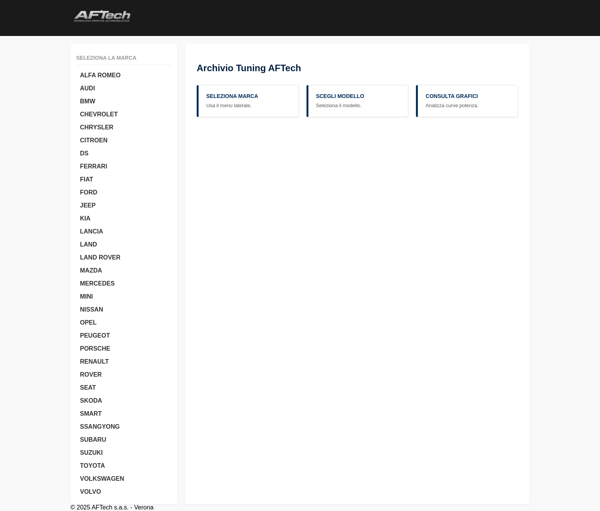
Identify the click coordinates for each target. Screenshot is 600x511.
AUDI (87, 88)
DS (84, 153)
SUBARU (93, 439)
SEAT (88, 387)
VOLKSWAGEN (102, 478)
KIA (85, 218)
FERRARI (93, 166)
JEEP (88, 205)
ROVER (91, 374)
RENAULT (94, 361)
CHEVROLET (99, 114)
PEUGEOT (95, 335)
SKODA (91, 400)
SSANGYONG (100, 426)
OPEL (88, 322)
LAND (88, 244)
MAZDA (91, 270)
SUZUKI (91, 452)
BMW (87, 101)
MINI (86, 296)
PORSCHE (95, 348)
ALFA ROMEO (100, 75)
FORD (88, 192)
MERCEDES (97, 283)
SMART (91, 413)
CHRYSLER (96, 127)
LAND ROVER (100, 257)
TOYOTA (92, 465)
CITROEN (94, 140)
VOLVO (90, 491)
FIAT (86, 179)
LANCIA (91, 231)
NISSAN (91, 309)
